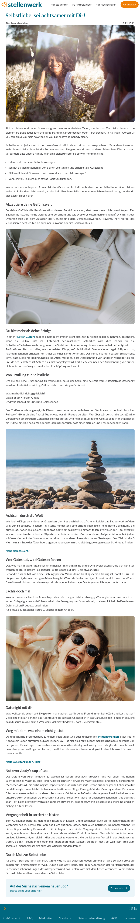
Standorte (65, 918)
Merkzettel (45, 918)
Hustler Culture (25, 336)
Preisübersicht (11, 918)
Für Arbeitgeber (82, 4)
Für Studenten (59, 4)
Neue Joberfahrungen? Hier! (24, 761)
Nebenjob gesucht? (17, 550)
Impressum (130, 918)
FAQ (30, 918)
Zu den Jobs (119, 888)
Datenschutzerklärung (91, 918)
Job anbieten (129, 4)
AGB (114, 918)
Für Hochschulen (106, 4)
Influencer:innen (108, 736)
